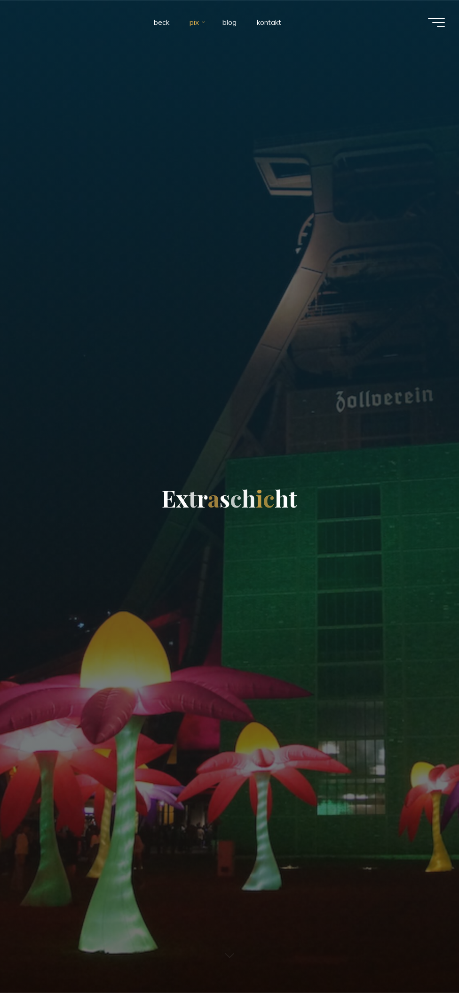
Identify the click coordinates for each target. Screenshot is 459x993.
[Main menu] (436, 22)
